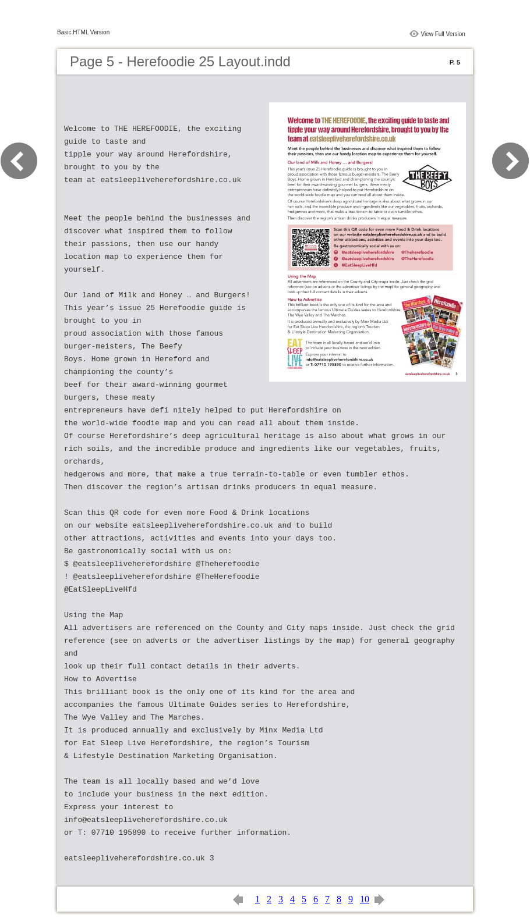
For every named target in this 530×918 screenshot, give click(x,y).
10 (364, 899)
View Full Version (443, 34)
